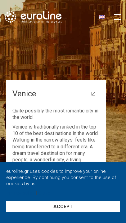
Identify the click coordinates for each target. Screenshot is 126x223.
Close (44, 193)
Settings (63, 217)
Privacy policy (20, 193)
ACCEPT (63, 206)
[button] (117, 17)
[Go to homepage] (43, 17)
